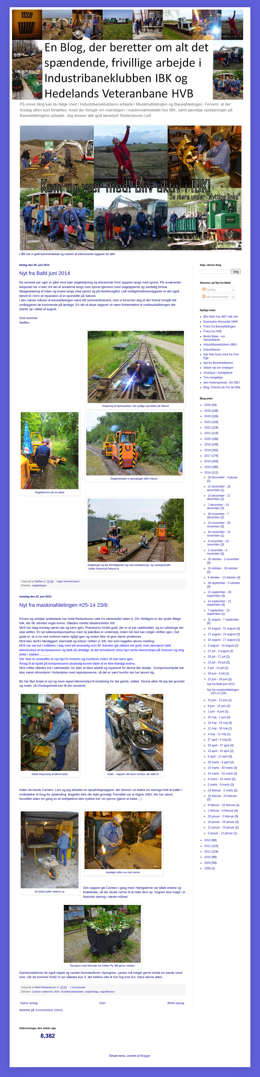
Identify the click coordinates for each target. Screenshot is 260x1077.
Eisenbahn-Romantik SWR (220, 321)
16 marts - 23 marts (221, 773)
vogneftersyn (107, 991)
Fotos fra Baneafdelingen (219, 326)
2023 (208, 422)
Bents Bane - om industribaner (214, 338)
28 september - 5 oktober (224, 583)
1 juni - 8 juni (216, 711)
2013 (208, 840)
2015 (208, 467)
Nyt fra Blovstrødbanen (218, 363)
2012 (208, 846)
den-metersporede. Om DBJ (221, 382)
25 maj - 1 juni (217, 717)
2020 (208, 439)
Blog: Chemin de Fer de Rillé (221, 387)
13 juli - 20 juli (217, 662)
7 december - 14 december (218, 506)
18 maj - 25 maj (218, 722)
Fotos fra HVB (212, 331)
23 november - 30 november (218, 524)
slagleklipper (39, 585)
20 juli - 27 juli (217, 656)
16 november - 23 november (218, 533)
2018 (208, 450)
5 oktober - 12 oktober (222, 577)
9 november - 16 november (218, 542)
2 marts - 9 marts (219, 784)
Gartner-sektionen (42, 991)
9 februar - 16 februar (222, 805)
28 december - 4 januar (223, 477)
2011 (208, 851)
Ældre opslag (175, 1003)
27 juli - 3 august (219, 651)
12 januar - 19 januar (221, 827)
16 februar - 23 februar (222, 796)
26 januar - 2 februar (221, 816)
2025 (208, 410)
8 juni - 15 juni (217, 706)
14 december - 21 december (218, 497)
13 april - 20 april (219, 751)
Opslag (208, 289)
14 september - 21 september (219, 603)
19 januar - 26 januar (221, 822)
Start (102, 1003)
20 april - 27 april (219, 745)
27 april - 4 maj (218, 739)
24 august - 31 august (222, 628)
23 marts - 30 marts (221, 767)
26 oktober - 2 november (223, 559)
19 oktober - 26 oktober (223, 568)
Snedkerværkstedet (72, 991)
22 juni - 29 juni (218, 679)
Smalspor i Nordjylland (217, 372)
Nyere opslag (29, 1003)
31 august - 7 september (223, 619)
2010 (208, 857)
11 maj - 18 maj (218, 728)
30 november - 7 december (218, 515)
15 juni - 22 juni (218, 700)
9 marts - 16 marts (220, 779)
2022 (208, 427)
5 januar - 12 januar (221, 833)
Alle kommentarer (215, 297)
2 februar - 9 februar (221, 810)
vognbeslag (91, 991)
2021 (208, 433)
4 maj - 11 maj (217, 734)
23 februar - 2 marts (221, 790)
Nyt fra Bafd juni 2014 (44, 273)
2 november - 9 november (217, 552)
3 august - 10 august (221, 645)
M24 (56, 991)
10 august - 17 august (222, 639)
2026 (208, 405)
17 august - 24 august (222, 634)
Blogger (145, 1056)
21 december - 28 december (218, 488)
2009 (208, 863)
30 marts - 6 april (219, 762)
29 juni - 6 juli (217, 673)
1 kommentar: (78, 987)
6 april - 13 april (218, 756)
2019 (208, 444)
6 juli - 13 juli (216, 668)
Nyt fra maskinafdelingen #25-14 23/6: (64, 605)
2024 (208, 416)
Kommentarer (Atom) (49, 1010)
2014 (208, 472)
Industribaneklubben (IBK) (220, 344)
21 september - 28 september (219, 593)
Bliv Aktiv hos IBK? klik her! (220, 316)
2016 (208, 461)
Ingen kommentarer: (69, 581)
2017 (208, 455)
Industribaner (211, 349)
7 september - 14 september (218, 612)
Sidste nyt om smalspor (218, 367)
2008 (208, 868)
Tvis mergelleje (213, 377)
